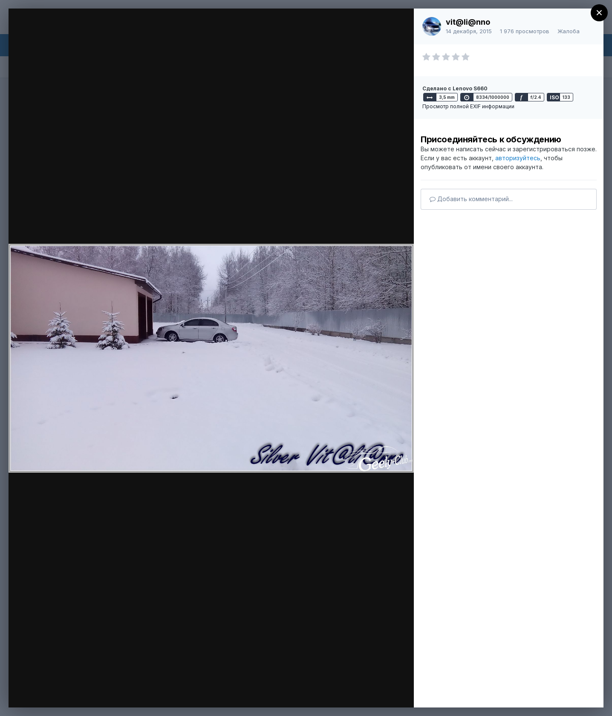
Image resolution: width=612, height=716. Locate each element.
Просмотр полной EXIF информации (468, 106)
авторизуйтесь (517, 158)
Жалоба (568, 31)
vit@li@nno (468, 21)
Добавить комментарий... (471, 198)
